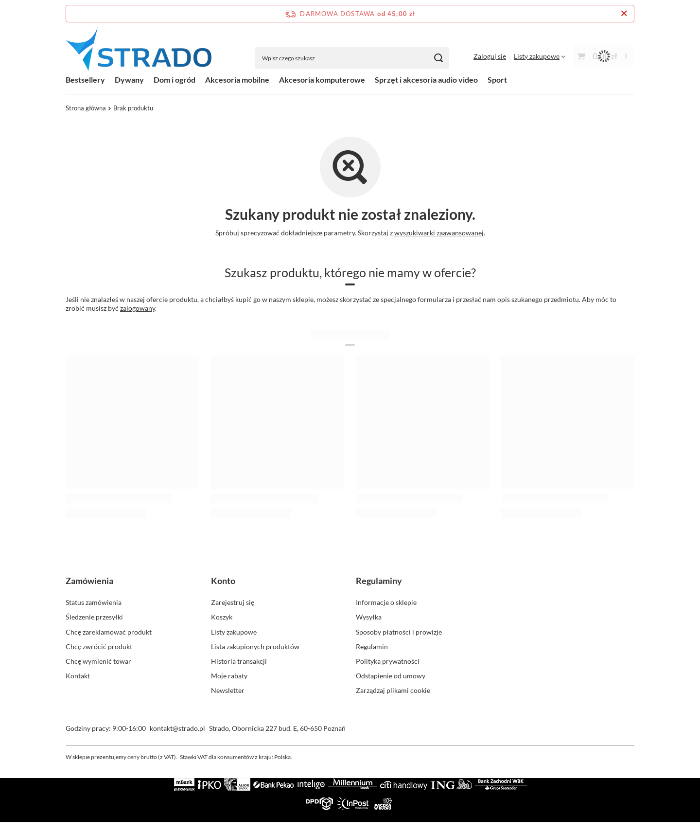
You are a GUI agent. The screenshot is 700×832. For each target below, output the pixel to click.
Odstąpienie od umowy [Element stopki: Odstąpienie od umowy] (390, 676)
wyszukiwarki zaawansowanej (439, 233)
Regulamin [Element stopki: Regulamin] (372, 646)
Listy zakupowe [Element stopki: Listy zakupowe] (234, 632)
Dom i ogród (174, 79)
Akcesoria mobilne (237, 79)
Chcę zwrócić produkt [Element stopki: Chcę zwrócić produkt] (99, 646)
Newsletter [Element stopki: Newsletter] (228, 690)
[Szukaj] (438, 58)
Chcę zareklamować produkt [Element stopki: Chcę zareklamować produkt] (109, 632)
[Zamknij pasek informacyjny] (624, 13)
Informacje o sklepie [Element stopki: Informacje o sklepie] (386, 602)
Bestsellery (85, 79)
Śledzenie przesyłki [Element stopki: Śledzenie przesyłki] (94, 617)
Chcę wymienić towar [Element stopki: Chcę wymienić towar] (98, 661)
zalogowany (137, 308)
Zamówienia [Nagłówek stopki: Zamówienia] (89, 580)
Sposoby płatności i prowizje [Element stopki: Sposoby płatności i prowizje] (399, 632)
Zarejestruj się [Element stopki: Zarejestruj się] (232, 602)
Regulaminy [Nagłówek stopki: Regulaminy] (379, 580)
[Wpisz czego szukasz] (352, 58)
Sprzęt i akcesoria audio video (426, 79)
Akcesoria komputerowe (322, 79)
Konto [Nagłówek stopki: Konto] (223, 580)
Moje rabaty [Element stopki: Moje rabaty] (229, 676)
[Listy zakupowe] (539, 56)
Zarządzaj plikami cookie (393, 690)
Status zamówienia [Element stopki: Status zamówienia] (94, 602)
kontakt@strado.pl (177, 728)
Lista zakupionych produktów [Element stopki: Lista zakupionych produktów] (255, 646)
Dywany (129, 79)
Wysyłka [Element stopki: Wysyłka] (369, 617)
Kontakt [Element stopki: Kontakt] (78, 676)
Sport (497, 79)
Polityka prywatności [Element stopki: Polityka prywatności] (388, 661)
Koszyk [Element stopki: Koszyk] (221, 617)
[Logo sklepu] (138, 48)
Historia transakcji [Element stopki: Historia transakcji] (239, 661)
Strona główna (86, 108)
